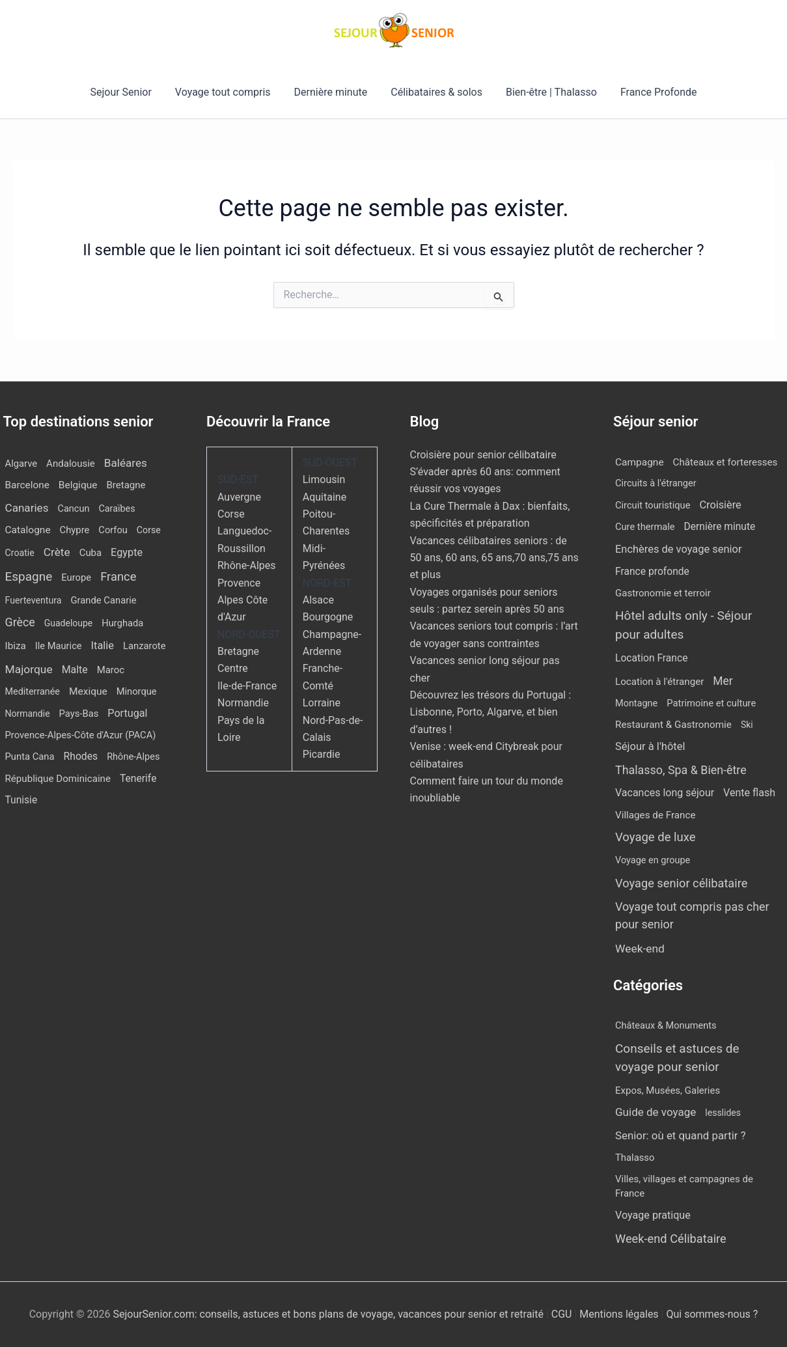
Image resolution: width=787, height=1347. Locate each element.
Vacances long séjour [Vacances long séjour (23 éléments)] (664, 792)
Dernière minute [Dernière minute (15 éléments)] (720, 527)
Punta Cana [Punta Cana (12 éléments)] (30, 756)
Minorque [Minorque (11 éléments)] (137, 691)
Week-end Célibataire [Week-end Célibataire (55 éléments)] (670, 1238)
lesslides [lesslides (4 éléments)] (723, 1112)
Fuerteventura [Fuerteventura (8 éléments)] (33, 600)
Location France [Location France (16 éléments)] (651, 658)
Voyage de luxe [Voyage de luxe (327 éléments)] (655, 837)
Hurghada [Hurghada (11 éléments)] (122, 623)
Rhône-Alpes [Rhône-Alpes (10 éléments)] (133, 756)
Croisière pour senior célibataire (483, 455)
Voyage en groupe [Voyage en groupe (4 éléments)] (652, 860)
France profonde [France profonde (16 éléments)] (652, 571)
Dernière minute (332, 92)
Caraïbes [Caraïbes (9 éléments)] (116, 508)
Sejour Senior (127, 92)
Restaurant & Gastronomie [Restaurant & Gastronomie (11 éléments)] (673, 724)
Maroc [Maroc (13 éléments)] (110, 670)
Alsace (318, 600)
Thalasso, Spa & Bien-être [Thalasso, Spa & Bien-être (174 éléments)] (681, 770)
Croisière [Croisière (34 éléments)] (720, 505)
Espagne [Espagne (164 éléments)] (29, 576)
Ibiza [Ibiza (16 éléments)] (15, 646)
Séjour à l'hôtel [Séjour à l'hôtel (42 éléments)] (650, 746)
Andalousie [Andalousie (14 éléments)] (70, 463)
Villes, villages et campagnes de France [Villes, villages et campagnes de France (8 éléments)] (684, 1186)
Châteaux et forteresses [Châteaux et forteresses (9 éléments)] (725, 462)
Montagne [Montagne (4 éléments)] (636, 703)
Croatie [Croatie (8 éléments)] (20, 553)
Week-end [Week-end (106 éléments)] (640, 948)
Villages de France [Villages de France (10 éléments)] (655, 815)
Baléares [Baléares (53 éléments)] (125, 462)
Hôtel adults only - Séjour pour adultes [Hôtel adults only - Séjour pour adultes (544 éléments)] (683, 625)
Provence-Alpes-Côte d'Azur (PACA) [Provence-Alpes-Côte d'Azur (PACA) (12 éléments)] (80, 735)
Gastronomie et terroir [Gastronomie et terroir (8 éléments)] (663, 593)
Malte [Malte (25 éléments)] (75, 669)
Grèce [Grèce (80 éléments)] (20, 622)
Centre (232, 668)
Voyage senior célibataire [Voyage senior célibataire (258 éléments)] (681, 883)
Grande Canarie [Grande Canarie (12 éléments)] (104, 600)
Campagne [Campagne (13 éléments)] (639, 462)
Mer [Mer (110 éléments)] (722, 680)
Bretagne (238, 651)
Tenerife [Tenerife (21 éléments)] (138, 778)
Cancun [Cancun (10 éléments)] (73, 508)
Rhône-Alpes (246, 565)
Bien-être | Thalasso (547, 92)
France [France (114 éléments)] (118, 576)
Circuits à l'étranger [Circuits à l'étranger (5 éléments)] (656, 483)
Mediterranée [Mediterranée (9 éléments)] (32, 691)
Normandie (243, 703)
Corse (231, 514)
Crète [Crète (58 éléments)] (57, 552)
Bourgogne (328, 617)
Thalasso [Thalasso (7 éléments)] (634, 1157)
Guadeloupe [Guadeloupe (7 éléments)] (68, 623)
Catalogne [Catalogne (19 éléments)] (28, 530)
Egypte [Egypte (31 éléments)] (127, 552)
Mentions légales (618, 1314)
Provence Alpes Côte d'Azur (242, 600)
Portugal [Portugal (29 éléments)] (127, 713)
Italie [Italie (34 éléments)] (102, 645)
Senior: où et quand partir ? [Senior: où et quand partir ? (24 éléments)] (680, 1135)
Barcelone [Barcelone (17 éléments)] (27, 485)
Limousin (324, 479)
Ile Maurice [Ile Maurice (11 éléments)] (58, 646)
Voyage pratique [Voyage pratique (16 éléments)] (653, 1215)
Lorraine (321, 703)
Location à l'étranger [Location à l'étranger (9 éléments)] (659, 681)
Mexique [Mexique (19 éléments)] (88, 691)
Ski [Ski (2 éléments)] (747, 724)
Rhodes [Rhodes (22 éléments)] (81, 756)
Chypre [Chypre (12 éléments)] (75, 530)
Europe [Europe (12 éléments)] (76, 577)
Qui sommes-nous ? (712, 1314)
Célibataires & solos (435, 92)
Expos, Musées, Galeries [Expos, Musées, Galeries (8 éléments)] (667, 1090)
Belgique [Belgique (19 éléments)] (78, 485)
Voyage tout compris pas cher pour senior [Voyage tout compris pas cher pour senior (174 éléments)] (692, 915)
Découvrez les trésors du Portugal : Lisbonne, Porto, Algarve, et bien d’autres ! (491, 712)
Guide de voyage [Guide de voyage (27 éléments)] (655, 1111)
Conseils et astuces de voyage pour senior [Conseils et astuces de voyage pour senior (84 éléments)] (677, 1058)
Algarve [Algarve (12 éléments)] (21, 463)
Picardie (321, 754)
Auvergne (239, 497)
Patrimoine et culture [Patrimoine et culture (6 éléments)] (711, 703)
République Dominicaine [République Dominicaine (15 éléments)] (58, 779)
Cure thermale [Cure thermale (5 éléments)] (645, 527)
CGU (563, 1314)
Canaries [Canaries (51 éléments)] (27, 507)
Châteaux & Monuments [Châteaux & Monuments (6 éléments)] (666, 1025)
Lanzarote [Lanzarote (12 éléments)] (144, 646)
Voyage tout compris (227, 92)
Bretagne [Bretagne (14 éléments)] (125, 485)
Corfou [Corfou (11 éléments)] (113, 530)
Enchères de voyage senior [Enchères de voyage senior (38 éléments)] (678, 549)
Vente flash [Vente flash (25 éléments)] (749, 792)
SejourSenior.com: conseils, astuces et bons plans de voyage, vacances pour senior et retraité (329, 1314)
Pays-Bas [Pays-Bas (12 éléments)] (79, 713)
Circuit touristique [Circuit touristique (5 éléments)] (652, 505)
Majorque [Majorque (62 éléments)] (29, 669)
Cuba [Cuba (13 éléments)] (90, 553)
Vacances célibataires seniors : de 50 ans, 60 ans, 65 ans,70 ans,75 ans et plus (494, 558)
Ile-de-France (247, 686)
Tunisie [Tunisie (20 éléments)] (21, 800)
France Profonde (652, 92)
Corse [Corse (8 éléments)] (149, 530)
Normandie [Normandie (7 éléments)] (27, 713)
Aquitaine (324, 497)
